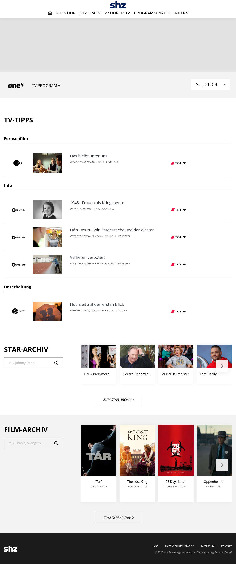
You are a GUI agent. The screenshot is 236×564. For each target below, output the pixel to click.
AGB (155, 546)
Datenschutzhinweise (179, 546)
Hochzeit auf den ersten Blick (97, 304)
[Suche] (33, 362)
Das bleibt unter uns (88, 156)
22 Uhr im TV (117, 13)
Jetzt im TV (90, 13)
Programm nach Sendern (161, 13)
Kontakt (226, 546)
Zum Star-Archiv (118, 399)
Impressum (207, 546)
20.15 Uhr (65, 13)
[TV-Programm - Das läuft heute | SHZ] (118, 4)
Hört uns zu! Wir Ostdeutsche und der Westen (112, 230)
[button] (222, 366)
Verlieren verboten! (87, 257)
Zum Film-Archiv (119, 517)
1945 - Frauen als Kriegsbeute (97, 202)
